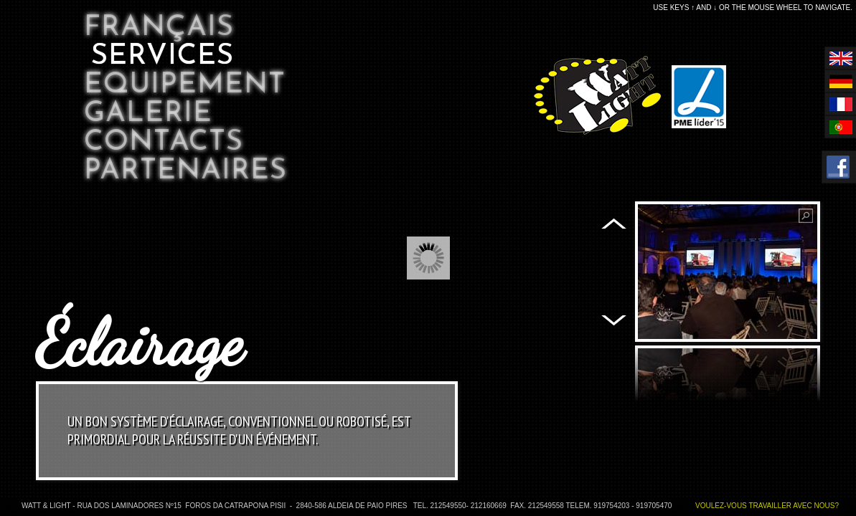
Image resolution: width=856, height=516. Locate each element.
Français (159, 28)
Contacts (163, 142)
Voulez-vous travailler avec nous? (767, 506)
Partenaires (185, 171)
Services (162, 56)
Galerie (148, 114)
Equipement (185, 85)
